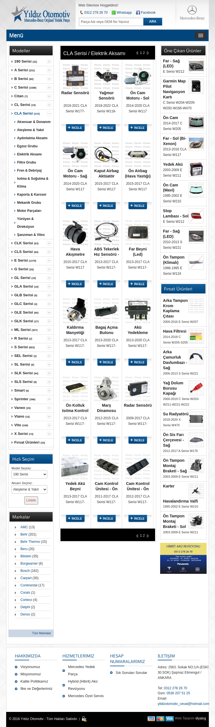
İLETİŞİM (166, 655)
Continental (29, 585)
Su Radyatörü (175, 414)
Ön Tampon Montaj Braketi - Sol (174, 521)
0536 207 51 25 (178, 693)
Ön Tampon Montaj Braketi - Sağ (175, 465)
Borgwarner (29, 563)
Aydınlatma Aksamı (32, 138)
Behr (23, 534)
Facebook (148, 13)
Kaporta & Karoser (31, 194)
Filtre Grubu (26, 162)
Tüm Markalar (41, 633)
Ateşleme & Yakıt (30, 130)
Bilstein (25, 556)
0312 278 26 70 (96, 13)
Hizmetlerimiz (78, 655)
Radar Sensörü (75, 93)
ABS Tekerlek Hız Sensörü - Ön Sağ (106, 254)
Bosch (25, 571)
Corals (25, 593)
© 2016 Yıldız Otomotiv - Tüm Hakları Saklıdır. (43, 719)
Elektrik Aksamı (29, 154)
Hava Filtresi (174, 331)
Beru (23, 549)
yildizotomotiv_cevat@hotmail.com (183, 704)
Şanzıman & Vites (31, 235)
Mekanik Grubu (29, 203)
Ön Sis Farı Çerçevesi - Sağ (173, 439)
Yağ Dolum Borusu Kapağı (173, 388)
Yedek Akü (173, 164)
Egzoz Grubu (27, 146)
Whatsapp (122, 13)
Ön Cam (170, 117)
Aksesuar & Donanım (33, 122)
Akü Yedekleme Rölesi (138, 332)
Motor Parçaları (29, 211)
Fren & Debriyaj (29, 170)
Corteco (26, 600)
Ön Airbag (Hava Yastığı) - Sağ (138, 176)
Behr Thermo (30, 542)
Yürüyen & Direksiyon (25, 223)
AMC (24, 527)
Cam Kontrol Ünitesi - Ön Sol (106, 488)
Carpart (26, 578)
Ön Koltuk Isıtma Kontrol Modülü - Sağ (75, 410)
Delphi (25, 607)
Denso (25, 614)
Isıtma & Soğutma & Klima (32, 182)
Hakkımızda (28, 655)
